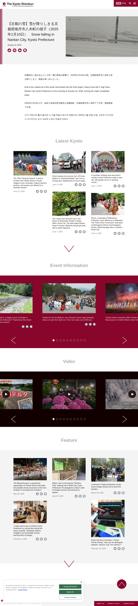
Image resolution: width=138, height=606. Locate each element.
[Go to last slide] (13, 340)
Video (69, 361)
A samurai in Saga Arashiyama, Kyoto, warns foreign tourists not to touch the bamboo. (106, 487)
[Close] (81, 582)
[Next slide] (124, 340)
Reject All (70, 592)
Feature (69, 440)
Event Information (69, 265)
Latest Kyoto (68, 141)
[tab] (53, 340)
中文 (124, 3)
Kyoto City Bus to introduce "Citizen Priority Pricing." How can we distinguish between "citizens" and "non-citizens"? (107, 542)
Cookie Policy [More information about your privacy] (22, 590)
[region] (44, 591)
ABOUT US (100, 603)
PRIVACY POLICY (114, 603)
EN (118, 3)
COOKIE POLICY (129, 603)
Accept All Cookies (70, 586)
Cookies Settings (70, 597)
